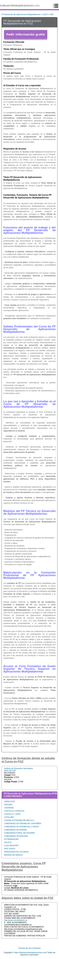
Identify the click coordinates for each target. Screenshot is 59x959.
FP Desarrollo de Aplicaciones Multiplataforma (21, 14)
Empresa (36, 948)
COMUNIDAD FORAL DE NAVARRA (19, 833)
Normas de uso (25, 948)
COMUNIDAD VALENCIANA (16, 836)
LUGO (45, 14)
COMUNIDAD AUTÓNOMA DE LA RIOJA (21, 827)
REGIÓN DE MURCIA (13, 855)
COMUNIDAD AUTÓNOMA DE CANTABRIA (22, 823)
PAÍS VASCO (9, 849)
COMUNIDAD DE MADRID (15, 830)
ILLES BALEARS (11, 845)
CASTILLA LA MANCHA (14, 811)
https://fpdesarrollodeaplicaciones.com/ (30, 952)
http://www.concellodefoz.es (15, 920)
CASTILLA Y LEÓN (12, 814)
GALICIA (7, 842)
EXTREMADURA (11, 839)
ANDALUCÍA (9, 801)
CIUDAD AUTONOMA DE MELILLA (19, 820)
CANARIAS (9, 808)
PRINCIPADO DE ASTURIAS (16, 852)
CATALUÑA (9, 817)
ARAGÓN (8, 805)
